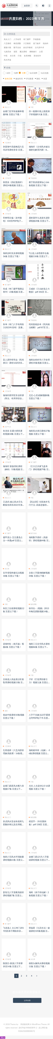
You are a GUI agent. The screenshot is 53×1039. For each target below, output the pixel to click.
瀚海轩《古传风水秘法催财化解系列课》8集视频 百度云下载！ (39, 149)
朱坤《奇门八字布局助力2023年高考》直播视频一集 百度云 (13, 327)
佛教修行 (33, 51)
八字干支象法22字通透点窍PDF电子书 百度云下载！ (39, 717)
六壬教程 (27, 43)
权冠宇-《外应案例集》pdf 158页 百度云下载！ (39, 824)
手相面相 (36, 39)
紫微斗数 (7, 47)
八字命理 (17, 39)
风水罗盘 (7, 60)
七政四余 (7, 51)
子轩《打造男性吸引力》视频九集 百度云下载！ (38, 682)
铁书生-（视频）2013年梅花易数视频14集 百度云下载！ (39, 611)
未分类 (12, 56)
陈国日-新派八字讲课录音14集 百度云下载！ (13, 966)
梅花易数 (17, 43)
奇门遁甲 (27, 39)
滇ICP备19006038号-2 (28, 1028)
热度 (45, 78)
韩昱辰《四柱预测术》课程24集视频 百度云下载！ (13, 185)
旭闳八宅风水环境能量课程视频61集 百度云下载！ (13, 859)
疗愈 (19, 56)
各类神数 (27, 56)
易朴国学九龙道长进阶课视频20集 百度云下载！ (39, 220)
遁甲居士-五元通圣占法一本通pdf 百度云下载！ (13, 540)
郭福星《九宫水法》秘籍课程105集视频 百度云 (39, 931)
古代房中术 (39, 47)
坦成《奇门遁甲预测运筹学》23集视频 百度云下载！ (13, 291)
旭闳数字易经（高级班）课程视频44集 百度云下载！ (38, 540)
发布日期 (8, 78)
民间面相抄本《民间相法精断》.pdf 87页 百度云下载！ (39, 327)
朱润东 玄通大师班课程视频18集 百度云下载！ (13, 433)
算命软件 (37, 56)
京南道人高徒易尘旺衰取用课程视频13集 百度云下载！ (13, 682)
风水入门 (7, 39)
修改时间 (19, 78)
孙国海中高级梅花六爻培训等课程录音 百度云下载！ (13, 149)
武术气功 (7, 427)
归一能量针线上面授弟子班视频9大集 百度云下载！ (39, 114)
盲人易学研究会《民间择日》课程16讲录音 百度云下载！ (13, 362)
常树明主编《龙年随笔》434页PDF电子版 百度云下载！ (13, 220)
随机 (38, 78)
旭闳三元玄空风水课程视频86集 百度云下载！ (39, 647)
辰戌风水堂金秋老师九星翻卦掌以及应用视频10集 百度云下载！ (13, 824)
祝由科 (45, 43)
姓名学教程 (28, 47)
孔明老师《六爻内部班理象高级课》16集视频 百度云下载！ (13, 753)
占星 (41, 51)
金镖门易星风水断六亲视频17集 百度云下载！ (13, 788)
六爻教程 (7, 43)
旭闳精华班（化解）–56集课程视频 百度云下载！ (39, 753)
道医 (15, 51)
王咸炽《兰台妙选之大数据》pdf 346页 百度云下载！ (39, 291)
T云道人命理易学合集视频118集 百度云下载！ (39, 256)
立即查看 (27, 1000)
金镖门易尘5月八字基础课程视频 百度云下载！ (39, 859)
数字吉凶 (17, 47)
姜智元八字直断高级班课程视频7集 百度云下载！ (13, 895)
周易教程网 (25, 1024)
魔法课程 (23, 51)
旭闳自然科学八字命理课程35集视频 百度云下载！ (39, 362)
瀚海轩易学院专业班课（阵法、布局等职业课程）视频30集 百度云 (13, 398)
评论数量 (29, 78)
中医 (5, 56)
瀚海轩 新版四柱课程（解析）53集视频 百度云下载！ (13, 469)
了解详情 (27, 1007)
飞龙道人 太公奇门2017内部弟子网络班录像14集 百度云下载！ (13, 931)
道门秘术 (36, 43)
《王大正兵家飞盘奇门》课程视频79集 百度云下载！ (38, 469)
